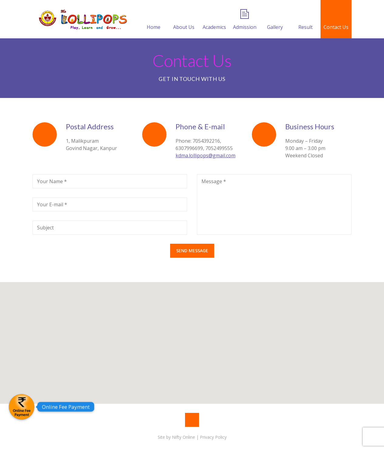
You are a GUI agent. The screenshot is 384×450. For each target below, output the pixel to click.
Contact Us (336, 19)
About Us (183, 19)
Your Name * (52, 181)
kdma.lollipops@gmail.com (205, 155)
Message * (213, 181)
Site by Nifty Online (176, 437)
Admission (244, 19)
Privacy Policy (213, 437)
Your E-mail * (52, 204)
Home (153, 19)
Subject (45, 227)
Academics (214, 19)
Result (305, 19)
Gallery (275, 19)
